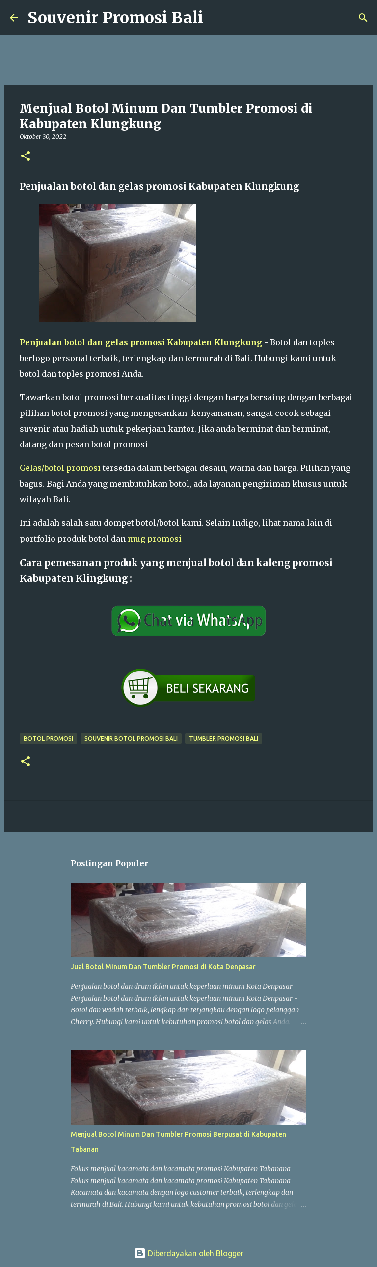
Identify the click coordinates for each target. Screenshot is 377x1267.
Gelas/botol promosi (60, 468)
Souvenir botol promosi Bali (131, 738)
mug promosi (155, 538)
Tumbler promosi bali (223, 738)
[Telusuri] (217, 17)
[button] (25, 156)
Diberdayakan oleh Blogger (188, 1253)
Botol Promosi (48, 738)
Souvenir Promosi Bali (115, 17)
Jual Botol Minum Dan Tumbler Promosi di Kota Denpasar (163, 967)
